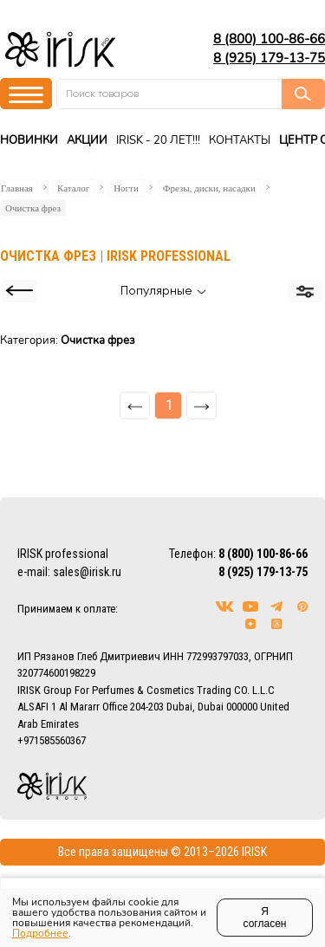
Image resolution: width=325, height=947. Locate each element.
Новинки (29, 140)
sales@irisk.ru (87, 572)
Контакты (239, 140)
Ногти (126, 188)
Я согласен (265, 917)
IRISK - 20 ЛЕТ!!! (158, 140)
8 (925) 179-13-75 (269, 58)
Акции (87, 140)
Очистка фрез (33, 208)
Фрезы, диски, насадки (209, 188)
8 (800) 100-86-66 (269, 39)
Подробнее (40, 933)
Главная (17, 188)
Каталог (73, 188)
